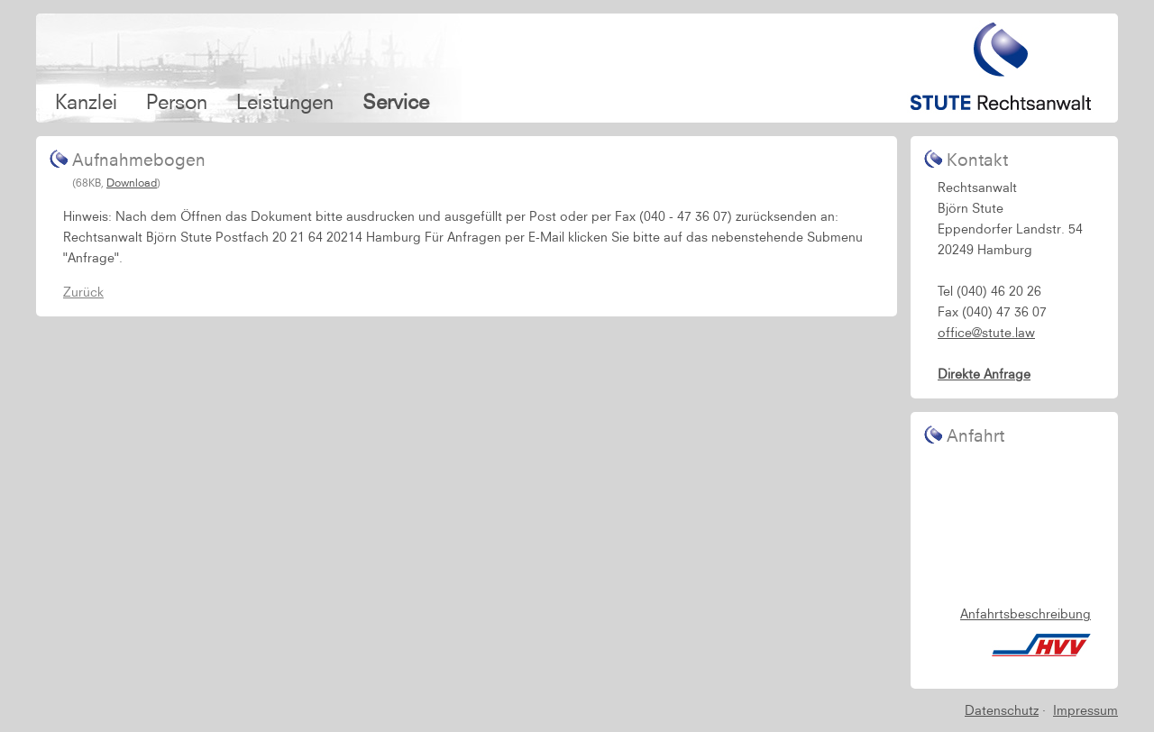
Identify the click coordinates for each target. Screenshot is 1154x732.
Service (396, 101)
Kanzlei (86, 101)
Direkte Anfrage (984, 374)
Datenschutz (1002, 710)
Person (177, 101)
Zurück (83, 292)
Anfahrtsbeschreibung (1025, 614)
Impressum (1085, 710)
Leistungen (285, 101)
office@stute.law (986, 333)
